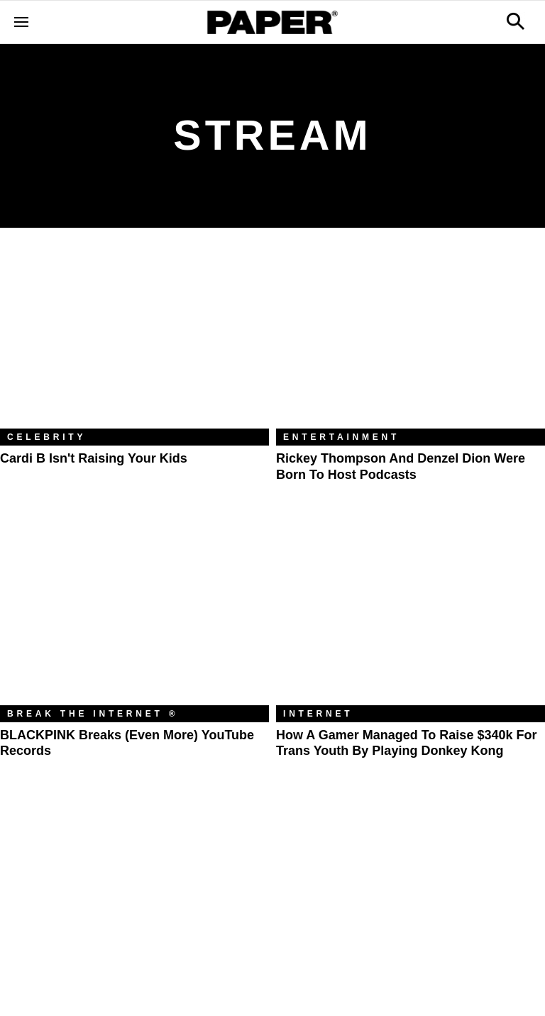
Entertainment (341, 437)
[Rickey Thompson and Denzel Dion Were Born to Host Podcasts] (410, 339)
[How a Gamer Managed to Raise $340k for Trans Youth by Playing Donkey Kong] (410, 615)
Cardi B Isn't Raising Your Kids (93, 458)
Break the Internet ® (93, 714)
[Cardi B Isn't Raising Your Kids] (134, 339)
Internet (318, 714)
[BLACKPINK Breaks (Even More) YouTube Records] (134, 615)
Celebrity (46, 437)
